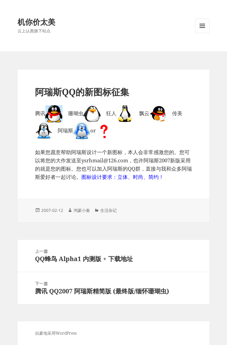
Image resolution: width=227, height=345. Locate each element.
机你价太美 (36, 22)
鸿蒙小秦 (81, 210)
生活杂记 (108, 210)
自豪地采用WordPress (56, 333)
